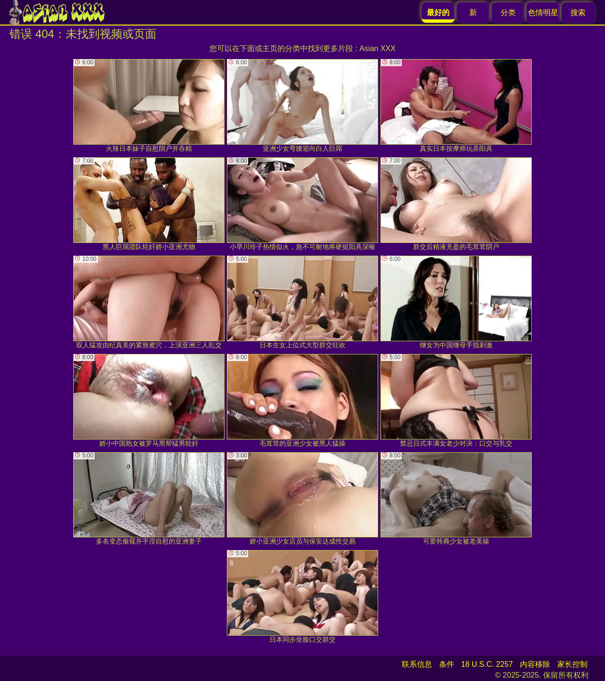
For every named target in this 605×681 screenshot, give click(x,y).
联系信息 (417, 664)
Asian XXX (377, 48)
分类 (508, 13)
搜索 (578, 13)
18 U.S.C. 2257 (487, 664)
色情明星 (543, 13)
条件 (446, 664)
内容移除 (535, 664)
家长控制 (572, 664)
